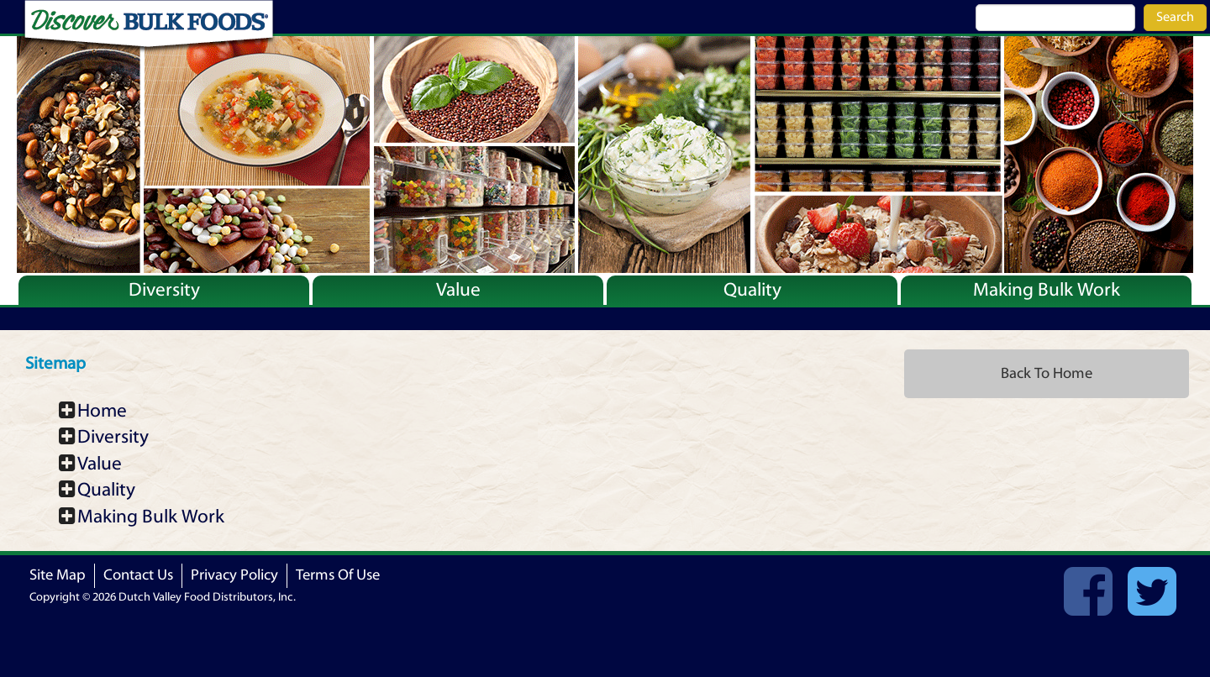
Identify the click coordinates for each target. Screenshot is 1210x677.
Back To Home (1046, 373)
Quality (752, 290)
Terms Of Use (338, 575)
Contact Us (138, 575)
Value (458, 290)
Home (102, 411)
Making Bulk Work (1046, 290)
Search (1175, 16)
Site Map (57, 575)
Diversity (164, 290)
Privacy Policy (234, 575)
